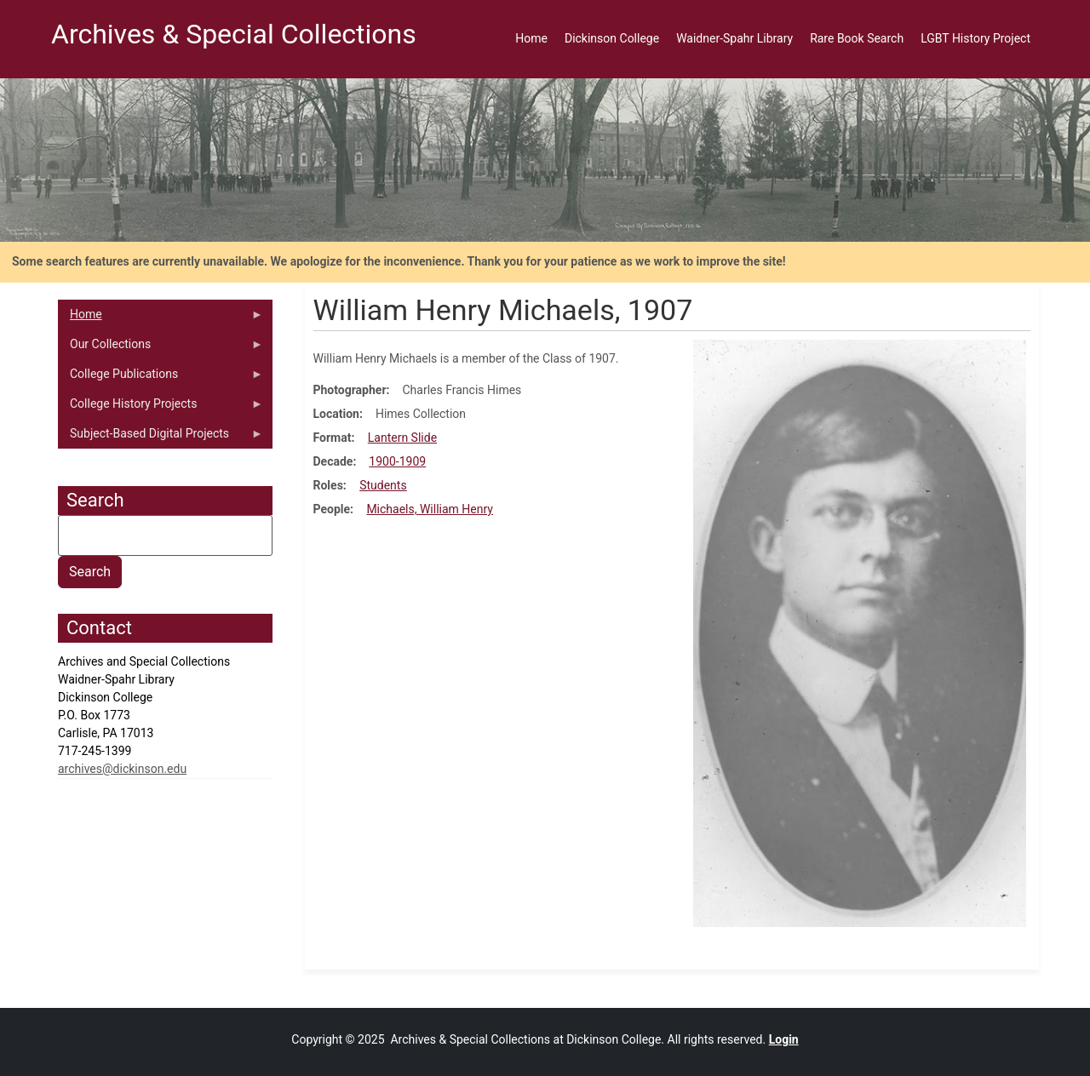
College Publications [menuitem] (160, 378)
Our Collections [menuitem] (160, 348)
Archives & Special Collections (233, 34)
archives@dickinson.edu (122, 769)
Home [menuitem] (531, 38)
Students (382, 485)
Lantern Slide (402, 437)
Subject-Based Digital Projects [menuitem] (160, 437)
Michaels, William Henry (429, 509)
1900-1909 (397, 461)
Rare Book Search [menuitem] (857, 38)
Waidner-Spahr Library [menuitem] (734, 38)
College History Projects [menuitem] (160, 408)
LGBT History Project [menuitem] (975, 38)
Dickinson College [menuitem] (612, 38)
